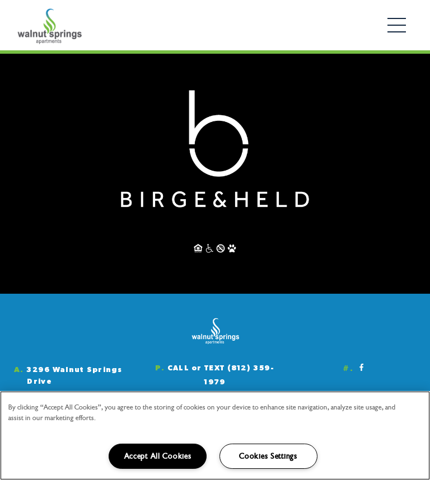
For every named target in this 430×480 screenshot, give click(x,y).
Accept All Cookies (157, 456)
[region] (215, 435)
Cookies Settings (268, 456)
